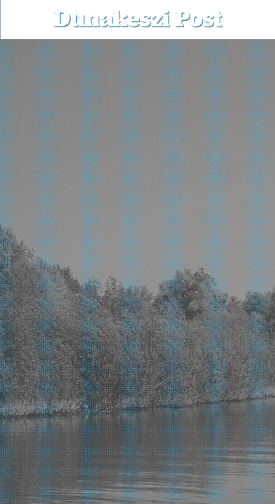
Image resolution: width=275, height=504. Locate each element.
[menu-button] (22, 19)
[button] (254, 19)
